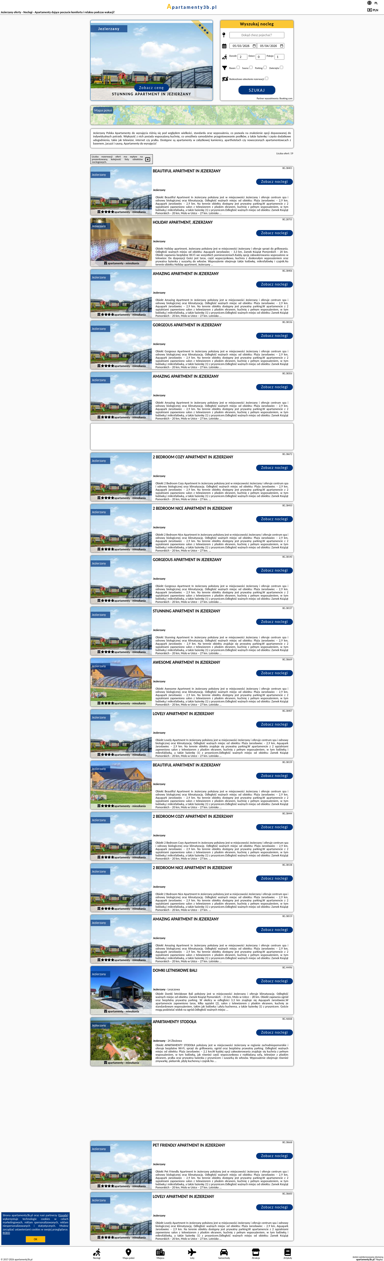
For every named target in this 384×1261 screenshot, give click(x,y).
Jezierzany (99, 175)
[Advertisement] (192, 1104)
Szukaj (257, 90)
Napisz (379, 1259)
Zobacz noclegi (274, 181)
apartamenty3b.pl (192, 7)
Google (63, 1215)
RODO (6, 1233)
